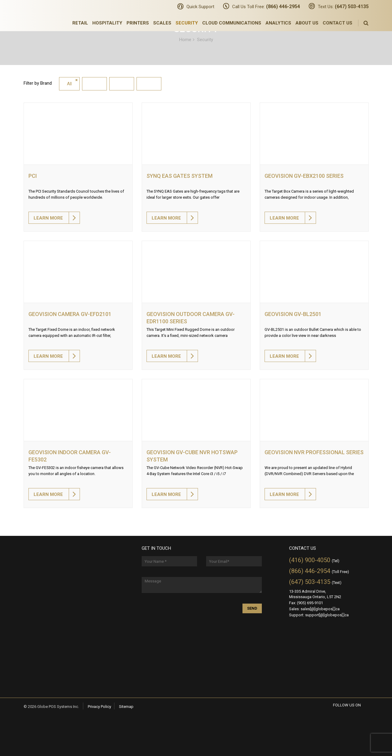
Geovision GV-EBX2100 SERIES (304, 176)
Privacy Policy (99, 706)
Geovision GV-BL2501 (293, 314)
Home (185, 39)
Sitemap (126, 706)
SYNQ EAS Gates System (179, 176)
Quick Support (200, 6)
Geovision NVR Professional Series (314, 452)
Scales (162, 23)
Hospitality (107, 23)
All (69, 83)
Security (187, 23)
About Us (306, 23)
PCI (32, 176)
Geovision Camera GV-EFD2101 (69, 314)
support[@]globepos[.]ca (327, 615)
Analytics (278, 23)
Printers (138, 23)
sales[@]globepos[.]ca (320, 609)
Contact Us (337, 23)
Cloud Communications (231, 23)
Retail (80, 23)
